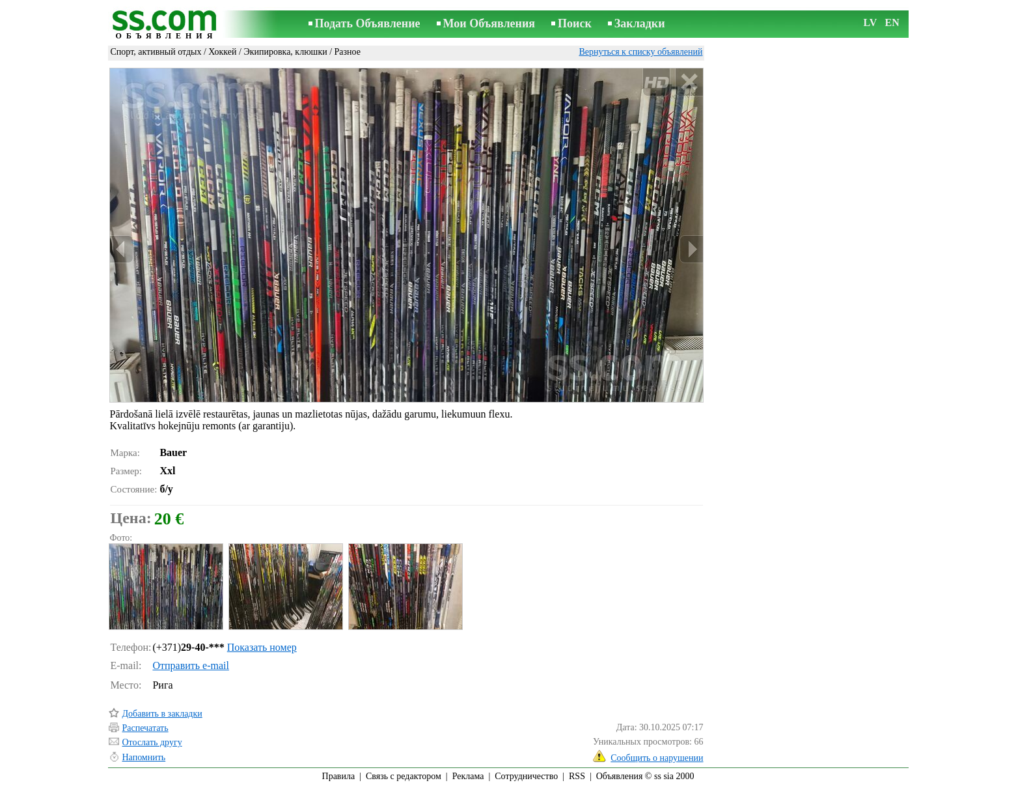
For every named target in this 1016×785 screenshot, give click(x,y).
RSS (577, 776)
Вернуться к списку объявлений (640, 52)
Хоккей (222, 52)
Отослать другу (152, 742)
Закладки (639, 23)
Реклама (468, 776)
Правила (338, 776)
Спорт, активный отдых (156, 52)
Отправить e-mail (190, 665)
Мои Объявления (489, 23)
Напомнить (144, 757)
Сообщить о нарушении (657, 758)
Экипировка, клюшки (285, 52)
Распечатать (145, 728)
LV (870, 22)
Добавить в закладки (162, 714)
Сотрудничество (526, 776)
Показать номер (262, 647)
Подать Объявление (367, 23)
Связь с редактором (403, 776)
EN (892, 22)
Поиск (575, 23)
